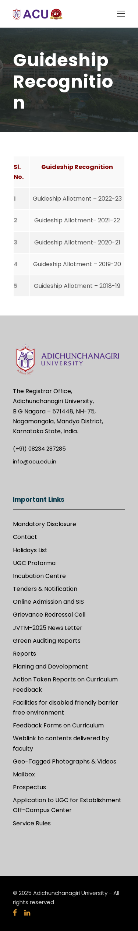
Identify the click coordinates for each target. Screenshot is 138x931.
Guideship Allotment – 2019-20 (77, 264)
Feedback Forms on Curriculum (58, 725)
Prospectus (29, 787)
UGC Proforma (34, 563)
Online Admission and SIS (48, 601)
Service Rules (32, 823)
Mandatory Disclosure (44, 524)
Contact (25, 537)
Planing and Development (50, 666)
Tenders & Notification (45, 589)
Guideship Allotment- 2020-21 (77, 242)
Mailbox (24, 774)
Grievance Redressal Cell (49, 614)
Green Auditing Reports (47, 640)
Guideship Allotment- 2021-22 (77, 220)
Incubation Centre (39, 576)
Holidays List (30, 550)
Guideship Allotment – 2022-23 (77, 198)
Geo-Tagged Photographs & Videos (64, 761)
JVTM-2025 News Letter (47, 628)
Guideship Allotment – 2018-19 (77, 286)
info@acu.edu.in (34, 461)
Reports (24, 653)
